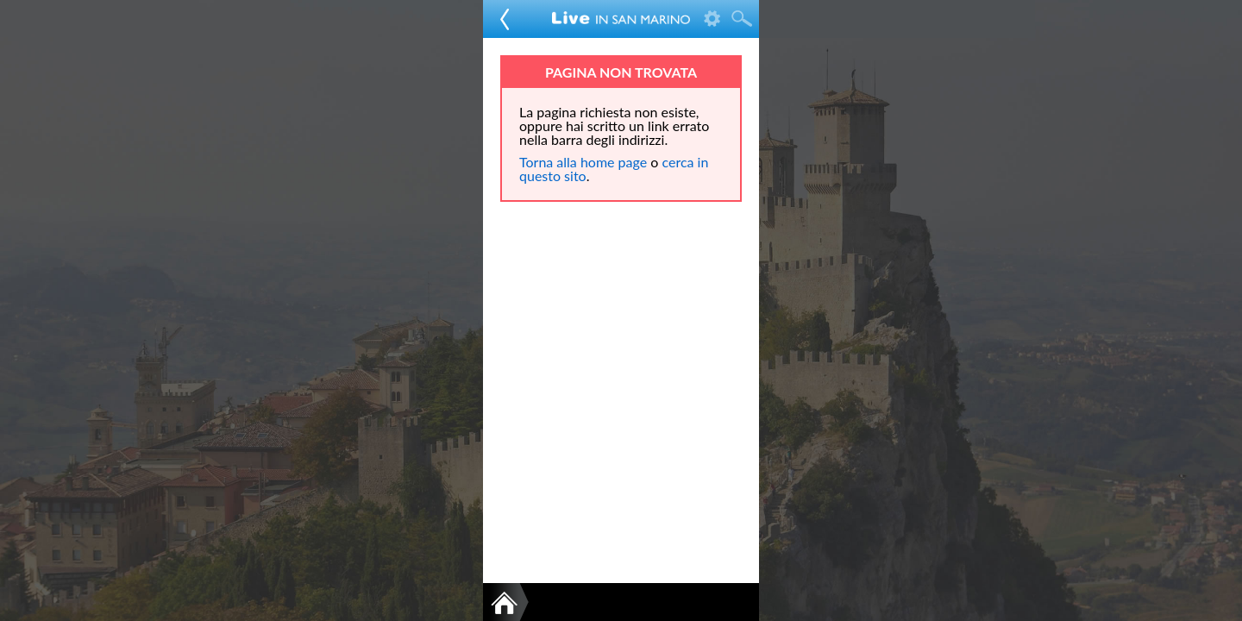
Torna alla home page (583, 162)
